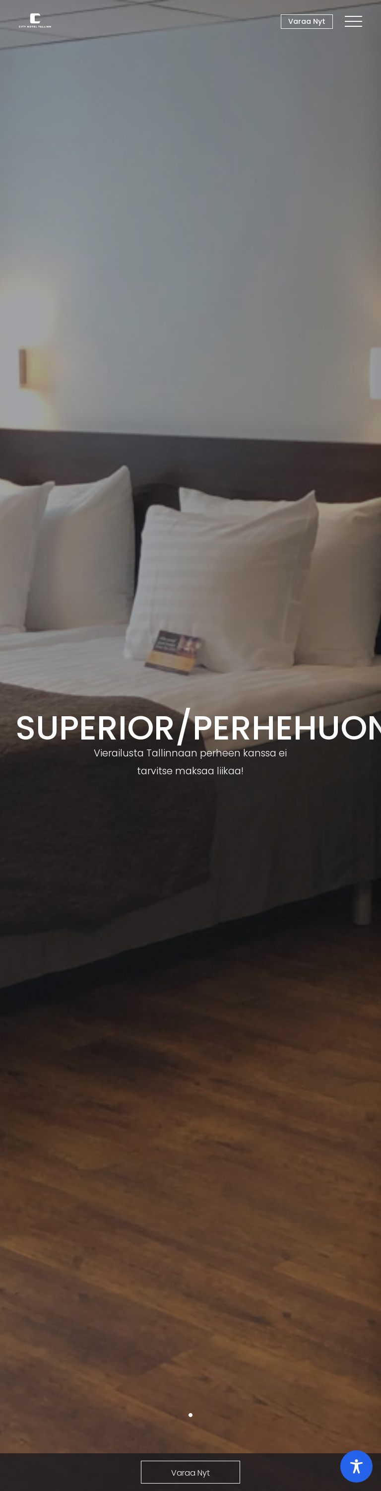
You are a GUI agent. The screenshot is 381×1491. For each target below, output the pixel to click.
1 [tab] (190, 1415)
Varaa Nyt (306, 21)
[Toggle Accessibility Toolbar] (356, 1466)
